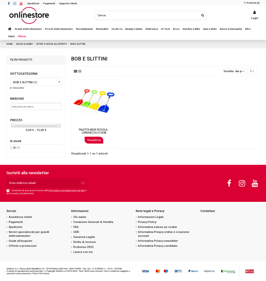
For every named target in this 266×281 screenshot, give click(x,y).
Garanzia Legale (84, 237)
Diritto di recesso (84, 242)
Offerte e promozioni (23, 246)
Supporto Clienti (68, 3)
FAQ (76, 227)
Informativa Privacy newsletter (158, 241)
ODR (76, 232)
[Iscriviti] (83, 183)
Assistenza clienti (20, 217)
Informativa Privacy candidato (158, 246)
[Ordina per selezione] (234, 71)
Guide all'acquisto (20, 241)
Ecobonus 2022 (83, 247)
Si (16, 147)
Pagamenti (49, 3)
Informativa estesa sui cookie (157, 227)
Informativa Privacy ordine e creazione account (163, 234)
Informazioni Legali (150, 217)
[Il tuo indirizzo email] (42, 183)
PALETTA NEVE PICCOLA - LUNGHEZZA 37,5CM (94, 131)
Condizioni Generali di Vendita (93, 222)
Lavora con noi (83, 252)
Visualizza (94, 140)
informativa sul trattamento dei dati (66, 190)
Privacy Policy (147, 222)
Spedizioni (33, 3)
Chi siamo (79, 217)
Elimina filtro (18, 88)
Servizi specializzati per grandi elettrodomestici (29, 234)
